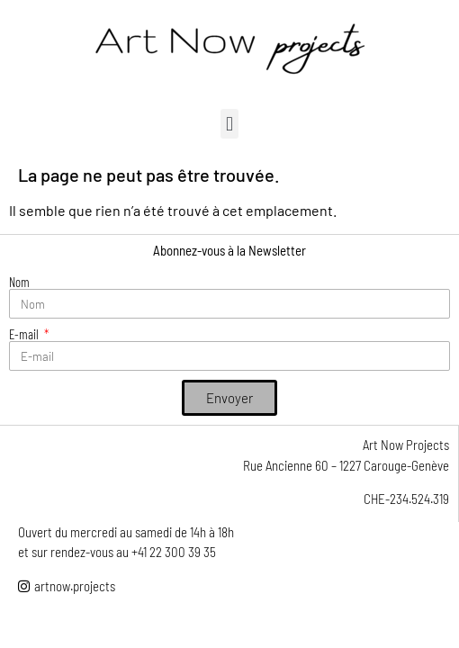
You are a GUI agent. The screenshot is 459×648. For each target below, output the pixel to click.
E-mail (25, 334)
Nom (19, 282)
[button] (229, 124)
